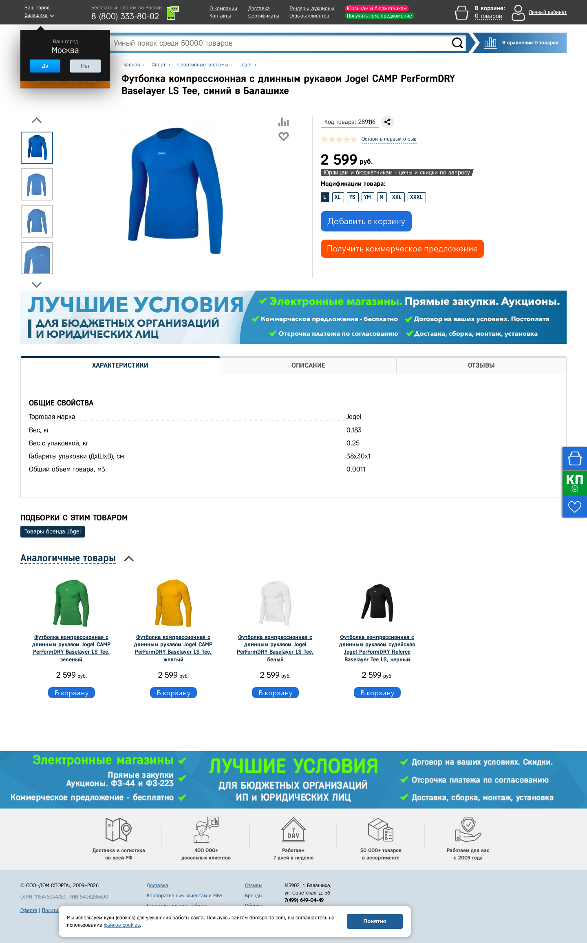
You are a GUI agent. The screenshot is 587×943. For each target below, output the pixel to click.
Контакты (220, 15)
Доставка (259, 8)
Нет (85, 66)
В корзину (71, 692)
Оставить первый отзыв (389, 138)
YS (352, 197)
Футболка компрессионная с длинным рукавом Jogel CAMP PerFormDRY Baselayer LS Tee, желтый (173, 648)
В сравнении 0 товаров (530, 42)
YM (367, 197)
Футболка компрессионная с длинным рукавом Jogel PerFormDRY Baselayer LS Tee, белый (275, 648)
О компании (223, 8)
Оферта (29, 910)
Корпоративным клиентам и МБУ (185, 895)
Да (45, 66)
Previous (37, 120)
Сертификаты (263, 15)
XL (338, 197)
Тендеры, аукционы (311, 8)
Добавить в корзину (366, 221)
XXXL (416, 197)
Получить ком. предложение (379, 15)
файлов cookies (122, 925)
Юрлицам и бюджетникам (377, 8)
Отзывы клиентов (309, 15)
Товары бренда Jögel (52, 531)
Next (37, 285)
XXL (397, 197)
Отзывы (253, 885)
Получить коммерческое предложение (402, 248)
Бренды (253, 895)
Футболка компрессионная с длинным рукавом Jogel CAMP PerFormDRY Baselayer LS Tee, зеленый (71, 648)
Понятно (375, 921)
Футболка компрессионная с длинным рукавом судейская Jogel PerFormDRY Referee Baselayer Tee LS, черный (377, 648)
